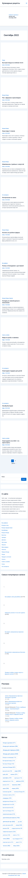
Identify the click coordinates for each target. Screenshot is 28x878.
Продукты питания (6, 557)
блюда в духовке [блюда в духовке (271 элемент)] (9, 743)
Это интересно (5, 194)
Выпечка (4, 535)
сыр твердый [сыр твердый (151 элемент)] (17, 838)
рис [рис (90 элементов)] (20, 821)
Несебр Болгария (7, 406)
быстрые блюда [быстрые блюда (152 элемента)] (8, 764)
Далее (14, 463)
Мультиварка (5, 547)
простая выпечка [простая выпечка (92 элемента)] (8, 807)
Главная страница (13, 14)
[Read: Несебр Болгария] (14, 393)
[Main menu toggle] (26, 3)
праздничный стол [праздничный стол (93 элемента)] (8, 804)
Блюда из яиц (5, 525)
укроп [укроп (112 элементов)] (19, 842)
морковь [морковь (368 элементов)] (16, 784)
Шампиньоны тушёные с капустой (13, 164)
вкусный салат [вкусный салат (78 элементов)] (7, 771)
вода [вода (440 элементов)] (18, 771)
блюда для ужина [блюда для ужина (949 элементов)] (10, 754)
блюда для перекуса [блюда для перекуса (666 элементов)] (11, 750)
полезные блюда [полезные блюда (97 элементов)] (19, 791)
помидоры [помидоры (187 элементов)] (7, 798)
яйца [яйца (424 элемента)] (16, 845)
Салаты (3, 559)
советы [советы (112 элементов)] (16, 835)
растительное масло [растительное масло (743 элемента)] (11, 818)
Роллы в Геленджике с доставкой (13, 266)
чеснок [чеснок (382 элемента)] (6, 845)
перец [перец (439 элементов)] (15, 788)
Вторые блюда (5, 95)
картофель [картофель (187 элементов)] (7, 778)
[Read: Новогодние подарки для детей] (14, 358)
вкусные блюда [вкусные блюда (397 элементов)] (9, 767)
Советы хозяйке (5, 335)
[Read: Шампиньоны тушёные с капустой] (14, 151)
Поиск (3, 476)
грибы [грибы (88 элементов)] (5, 774)
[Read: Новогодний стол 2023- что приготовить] (14, 428)
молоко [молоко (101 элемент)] (6, 784)
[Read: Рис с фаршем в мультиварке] (14, 85)
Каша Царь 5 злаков (8, 131)
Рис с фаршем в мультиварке (11, 98)
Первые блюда (5, 552)
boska (6, 696)
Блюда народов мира (7, 527)
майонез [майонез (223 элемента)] (20, 781)
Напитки (4, 549)
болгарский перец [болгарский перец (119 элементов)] (9, 760)
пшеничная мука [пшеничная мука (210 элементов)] (9, 814)
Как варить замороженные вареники (14, 632)
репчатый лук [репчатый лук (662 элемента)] (9, 821)
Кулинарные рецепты (11, 3)
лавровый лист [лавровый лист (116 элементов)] (8, 781)
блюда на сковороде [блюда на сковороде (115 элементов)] (9, 757)
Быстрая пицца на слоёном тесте (12, 62)
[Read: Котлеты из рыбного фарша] (14, 219)
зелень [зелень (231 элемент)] (14, 774)
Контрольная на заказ (9, 197)
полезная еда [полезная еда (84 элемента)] (7, 791)
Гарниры (4, 537)
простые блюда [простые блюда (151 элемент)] (8, 810)
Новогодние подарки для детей (12, 371)
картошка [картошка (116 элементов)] (18, 778)
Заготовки (4, 542)
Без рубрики (5, 263)
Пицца (3, 60)
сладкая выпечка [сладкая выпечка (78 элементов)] (17, 828)
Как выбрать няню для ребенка (13, 596)
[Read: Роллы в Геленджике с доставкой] (14, 253)
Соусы (3, 564)
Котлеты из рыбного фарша (11, 232)
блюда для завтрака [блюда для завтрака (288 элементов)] (10, 746)
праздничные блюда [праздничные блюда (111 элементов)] (9, 801)
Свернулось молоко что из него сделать (15, 612)
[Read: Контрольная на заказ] (14, 184)
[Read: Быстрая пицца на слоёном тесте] (14, 50)
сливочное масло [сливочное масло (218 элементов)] (9, 831)
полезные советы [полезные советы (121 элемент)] (9, 795)
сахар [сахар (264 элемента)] (19, 825)
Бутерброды (5, 530)
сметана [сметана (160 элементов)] (6, 835)
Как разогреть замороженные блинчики (15, 652)
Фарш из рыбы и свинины (10, 337)
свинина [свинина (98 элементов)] (6, 828)
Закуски (11, 298)
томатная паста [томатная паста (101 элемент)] (8, 842)
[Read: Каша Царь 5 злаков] (14, 118)
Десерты (4, 540)
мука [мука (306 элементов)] (6, 788)
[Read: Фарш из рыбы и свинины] (14, 324)
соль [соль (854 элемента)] (6, 838)
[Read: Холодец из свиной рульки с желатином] (14, 288)
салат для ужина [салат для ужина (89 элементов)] (8, 825)
